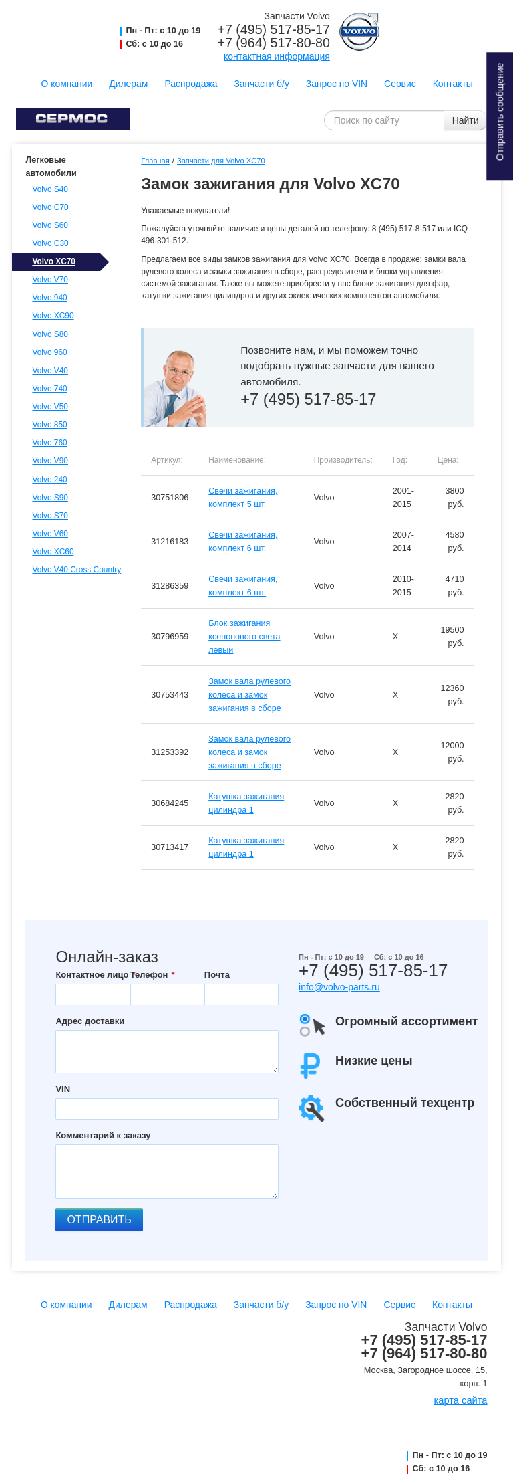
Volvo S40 (50, 189)
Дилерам (128, 83)
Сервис (400, 83)
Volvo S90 (50, 497)
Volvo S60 (50, 225)
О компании (67, 83)
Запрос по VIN (336, 83)
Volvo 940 (49, 297)
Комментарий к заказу (102, 1135)
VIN (62, 1089)
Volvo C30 (50, 243)
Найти (465, 120)
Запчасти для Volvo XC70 (221, 160)
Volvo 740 (49, 388)
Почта (217, 975)
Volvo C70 (50, 207)
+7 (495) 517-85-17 (274, 29)
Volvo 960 (49, 352)
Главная (155, 160)
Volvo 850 (49, 424)
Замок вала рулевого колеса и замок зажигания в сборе (249, 695)
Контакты (453, 83)
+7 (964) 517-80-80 (274, 42)
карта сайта (461, 1400)
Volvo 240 (49, 479)
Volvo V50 (50, 406)
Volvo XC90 (52, 315)
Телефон (149, 975)
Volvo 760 (49, 442)
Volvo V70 (50, 279)
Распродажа (190, 83)
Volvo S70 (50, 515)
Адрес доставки (89, 1021)
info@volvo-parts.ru (339, 987)
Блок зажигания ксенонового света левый (244, 637)
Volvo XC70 (53, 261)
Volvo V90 (50, 460)
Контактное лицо (91, 975)
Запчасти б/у (261, 83)
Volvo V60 (50, 533)
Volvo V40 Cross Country (75, 569)
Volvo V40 (50, 370)
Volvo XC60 (52, 551)
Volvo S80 (50, 334)
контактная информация (277, 56)
